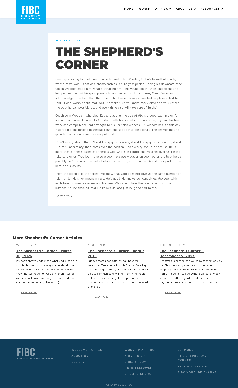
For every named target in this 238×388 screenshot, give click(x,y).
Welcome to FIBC (86, 347)
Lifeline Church (139, 371)
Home (129, 7)
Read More (29, 289)
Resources (211, 7)
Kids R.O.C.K (135, 353)
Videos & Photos (193, 363)
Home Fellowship (140, 365)
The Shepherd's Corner (192, 355)
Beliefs (77, 359)
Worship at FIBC (154, 7)
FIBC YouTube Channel (198, 369)
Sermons (186, 347)
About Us (186, 7)
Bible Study (135, 359)
